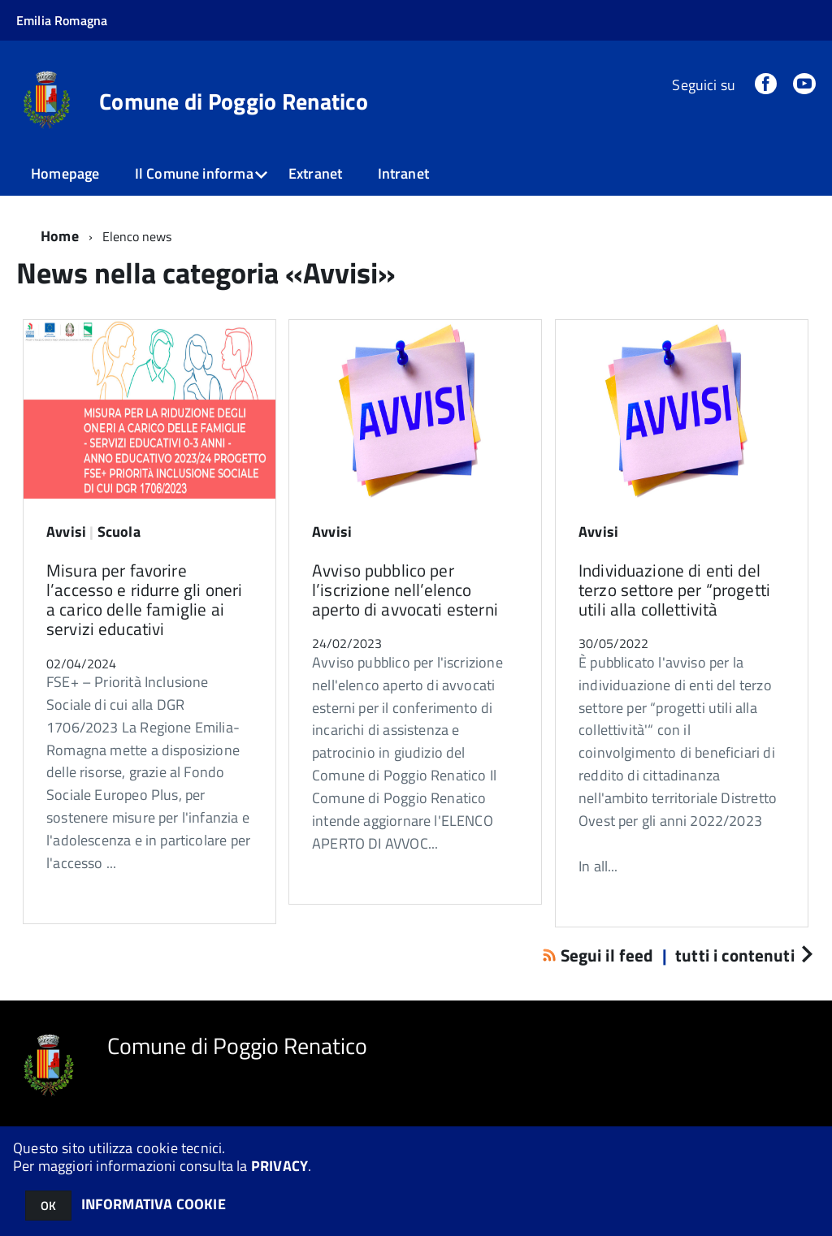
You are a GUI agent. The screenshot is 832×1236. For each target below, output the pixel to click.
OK (48, 1205)
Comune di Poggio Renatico (233, 101)
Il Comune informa (194, 173)
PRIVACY (279, 1166)
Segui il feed (600, 955)
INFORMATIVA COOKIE (153, 1204)
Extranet (315, 173)
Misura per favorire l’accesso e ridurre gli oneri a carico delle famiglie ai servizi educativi (144, 599)
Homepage (65, 173)
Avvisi (66, 531)
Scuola (119, 531)
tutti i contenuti (743, 955)
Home (60, 236)
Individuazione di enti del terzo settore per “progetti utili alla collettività (674, 589)
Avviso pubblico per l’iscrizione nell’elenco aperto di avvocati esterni (405, 589)
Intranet (403, 173)
